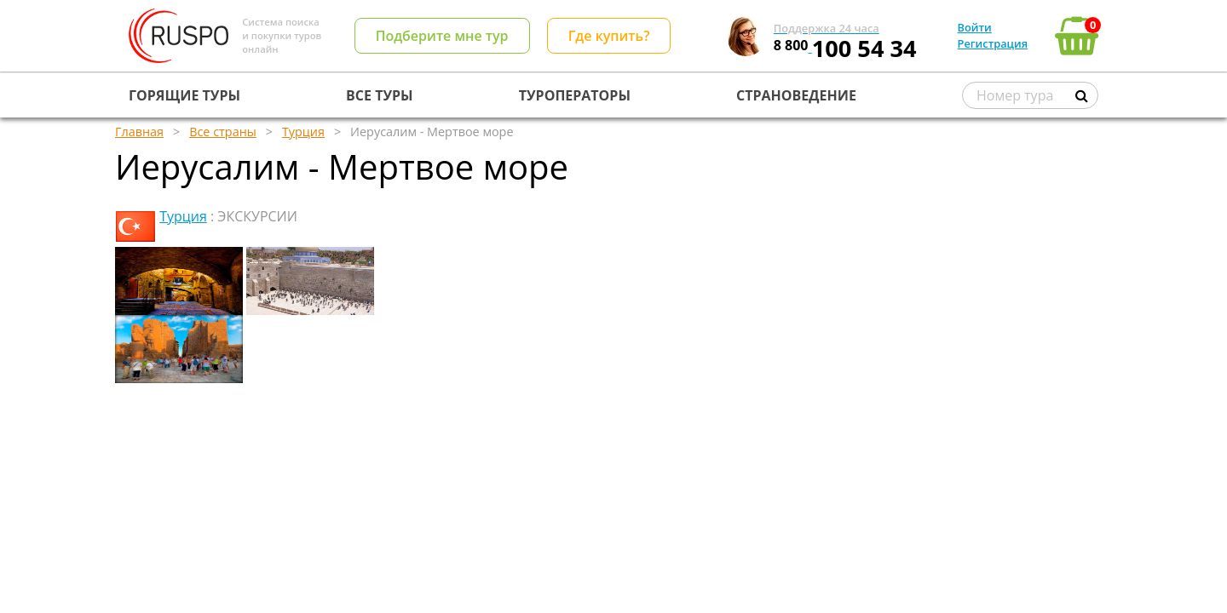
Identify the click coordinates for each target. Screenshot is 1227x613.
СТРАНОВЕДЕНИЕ (796, 95)
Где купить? (609, 35)
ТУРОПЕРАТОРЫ (575, 95)
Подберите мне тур (442, 35)
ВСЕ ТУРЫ (379, 95)
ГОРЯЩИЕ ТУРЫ (184, 95)
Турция (183, 216)
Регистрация (993, 43)
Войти (975, 27)
